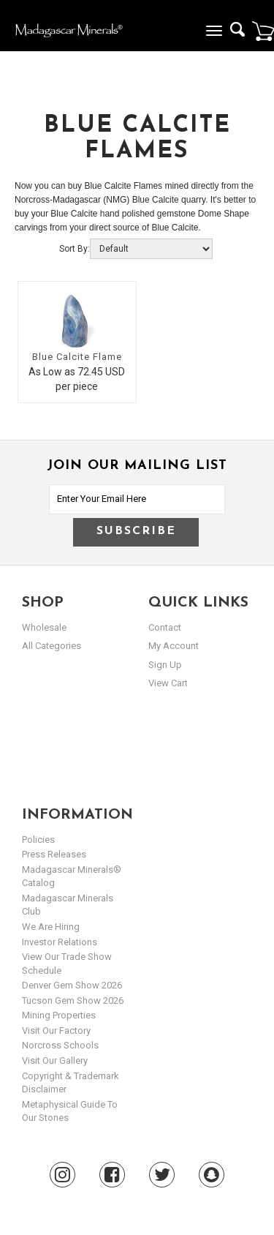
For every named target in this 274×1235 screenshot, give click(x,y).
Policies (38, 839)
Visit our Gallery (55, 1060)
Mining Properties (59, 1015)
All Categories (51, 645)
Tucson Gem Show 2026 (72, 1000)
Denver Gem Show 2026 (72, 985)
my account (173, 645)
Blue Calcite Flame (77, 356)
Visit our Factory (56, 1030)
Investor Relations (59, 941)
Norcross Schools (60, 1045)
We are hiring (51, 926)
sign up (165, 664)
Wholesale (44, 627)
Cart (263, 31)
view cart (168, 682)
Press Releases (54, 854)
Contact (164, 627)
